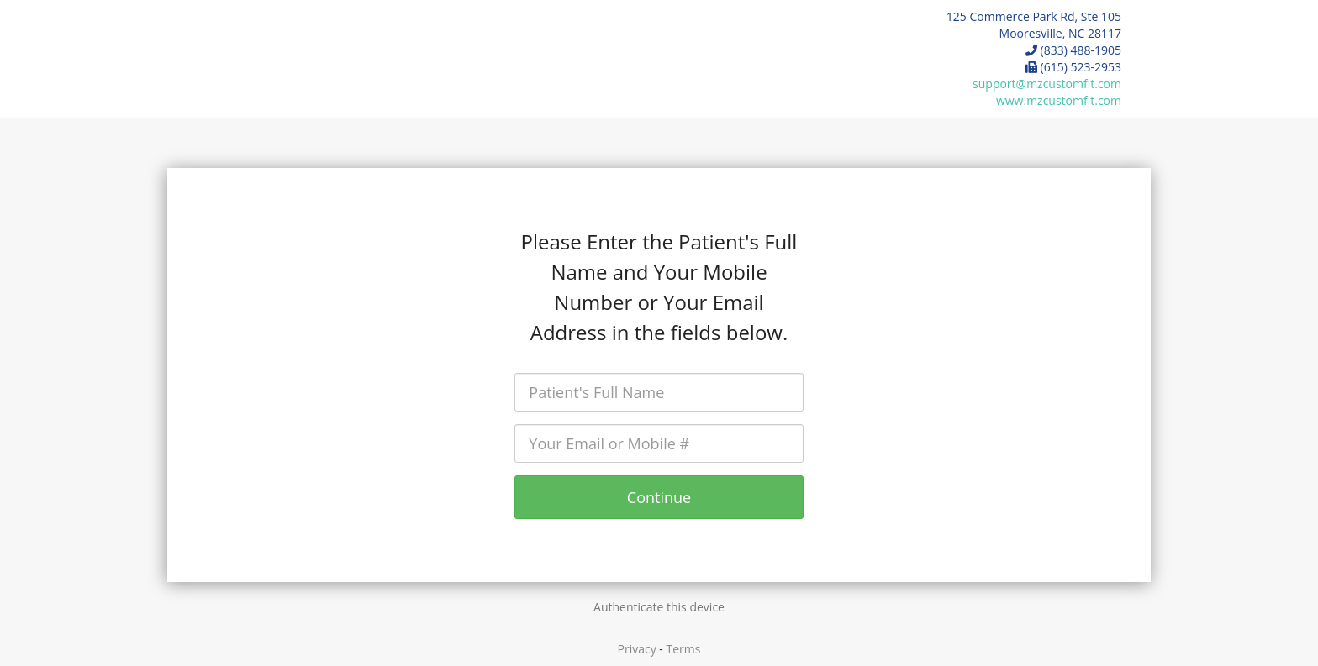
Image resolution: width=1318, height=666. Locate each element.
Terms (684, 649)
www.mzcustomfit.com (1058, 100)
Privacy (637, 649)
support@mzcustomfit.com (1047, 84)
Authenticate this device (659, 607)
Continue (659, 497)
